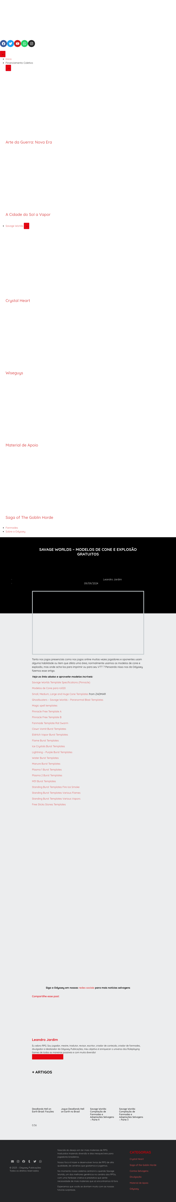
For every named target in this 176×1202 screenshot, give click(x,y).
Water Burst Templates (45, 758)
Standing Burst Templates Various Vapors (56, 798)
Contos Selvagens (139, 1171)
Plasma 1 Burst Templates (47, 769)
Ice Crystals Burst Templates (48, 746)
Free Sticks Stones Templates (49, 804)
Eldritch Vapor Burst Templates (50, 734)
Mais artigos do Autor (48, 1056)
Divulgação (136, 1176)
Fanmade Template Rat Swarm (50, 723)
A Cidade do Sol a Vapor (28, 214)
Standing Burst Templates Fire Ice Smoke (56, 787)
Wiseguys (14, 372)
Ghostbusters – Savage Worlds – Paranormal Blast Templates (67, 699)
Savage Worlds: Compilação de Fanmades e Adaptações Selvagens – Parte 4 (102, 1114)
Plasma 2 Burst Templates (47, 775)
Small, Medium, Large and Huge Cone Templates (60, 694)
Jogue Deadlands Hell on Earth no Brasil (72, 1110)
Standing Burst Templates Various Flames (56, 792)
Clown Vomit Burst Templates (49, 728)
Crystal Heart (18, 300)
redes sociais (86, 987)
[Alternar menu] (2, 54)
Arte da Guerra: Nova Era (29, 142)
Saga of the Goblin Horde (143, 1165)
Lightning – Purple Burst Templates (52, 752)
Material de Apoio (22, 445)
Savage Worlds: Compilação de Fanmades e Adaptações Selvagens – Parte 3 (131, 1114)
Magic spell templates (44, 705)
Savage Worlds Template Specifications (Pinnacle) (61, 682)
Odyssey (134, 1188)
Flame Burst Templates (45, 740)
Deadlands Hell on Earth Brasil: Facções (43, 1110)
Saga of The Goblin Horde (29, 517)
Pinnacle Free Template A (46, 711)
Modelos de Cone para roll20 (49, 688)
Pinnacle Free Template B (47, 717)
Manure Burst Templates (46, 763)
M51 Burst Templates (44, 781)
